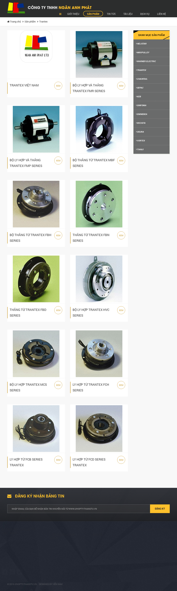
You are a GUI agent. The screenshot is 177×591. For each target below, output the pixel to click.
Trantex (141, 70)
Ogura (140, 132)
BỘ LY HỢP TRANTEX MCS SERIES (28, 387)
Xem (58, 85)
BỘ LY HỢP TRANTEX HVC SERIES (91, 312)
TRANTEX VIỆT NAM (24, 85)
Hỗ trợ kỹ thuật (61, 565)
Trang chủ (14, 21)
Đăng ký (160, 508)
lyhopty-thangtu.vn (26, 584)
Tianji (140, 149)
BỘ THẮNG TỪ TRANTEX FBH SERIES (30, 238)
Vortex (141, 140)
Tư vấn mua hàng (62, 547)
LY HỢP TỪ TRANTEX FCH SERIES (91, 387)
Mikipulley (143, 52)
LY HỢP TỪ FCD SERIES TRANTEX (89, 462)
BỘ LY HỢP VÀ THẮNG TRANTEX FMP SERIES (26, 163)
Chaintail (142, 79)
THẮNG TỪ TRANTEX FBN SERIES (91, 238)
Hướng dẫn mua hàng (64, 553)
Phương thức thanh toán (66, 559)
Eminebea (142, 114)
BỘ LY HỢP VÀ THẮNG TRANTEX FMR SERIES (89, 88)
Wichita (141, 123)
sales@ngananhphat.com (109, 559)
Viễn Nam (58, 584)
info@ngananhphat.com (108, 563)
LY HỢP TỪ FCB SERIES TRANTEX (26, 462)
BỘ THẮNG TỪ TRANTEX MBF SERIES (94, 163)
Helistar (141, 44)
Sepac (140, 88)
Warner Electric (146, 61)
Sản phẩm (30, 21)
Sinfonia (141, 105)
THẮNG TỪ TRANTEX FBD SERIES (28, 312)
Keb (139, 96)
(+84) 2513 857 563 (105, 570)
